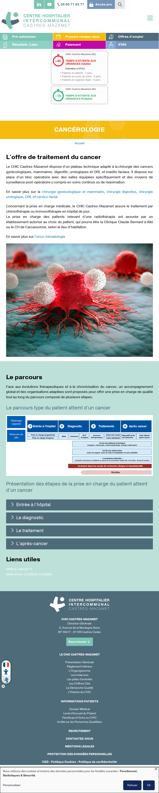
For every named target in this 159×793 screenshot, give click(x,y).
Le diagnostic (30, 518)
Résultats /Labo (25, 44)
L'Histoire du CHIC (79, 692)
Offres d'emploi (130, 36)
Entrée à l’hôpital (33, 505)
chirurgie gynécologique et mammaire (73, 191)
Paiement (73, 44)
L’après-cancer (32, 544)
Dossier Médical (79, 709)
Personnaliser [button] (12, 785)
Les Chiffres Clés (79, 683)
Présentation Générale (79, 662)
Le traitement (30, 531)
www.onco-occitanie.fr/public (29, 574)
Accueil (79, 143)
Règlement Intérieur (79, 666)
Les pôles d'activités (79, 679)
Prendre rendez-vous (82, 36)
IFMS (122, 44)
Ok (149, 785)
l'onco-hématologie (50, 236)
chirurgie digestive (121, 191)
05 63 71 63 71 (72, 4)
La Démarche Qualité (79, 688)
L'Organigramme (79, 671)
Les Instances (79, 675)
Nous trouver (77, 642)
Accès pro (103, 4)
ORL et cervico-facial (41, 197)
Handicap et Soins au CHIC (79, 718)
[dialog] (79, 780)
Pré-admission (24, 36)
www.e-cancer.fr (19, 569)
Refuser (132, 785)
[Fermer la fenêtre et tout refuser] (156, 769)
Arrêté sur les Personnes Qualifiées (79, 722)
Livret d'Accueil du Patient (79, 713)
